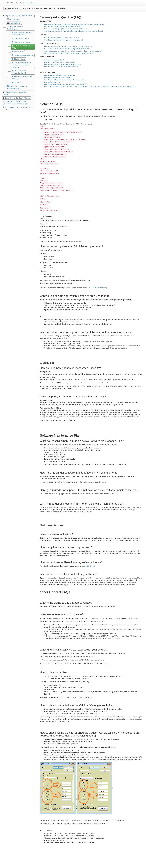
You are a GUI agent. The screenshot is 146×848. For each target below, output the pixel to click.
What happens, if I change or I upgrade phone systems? (63, 40)
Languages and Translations (23, 55)
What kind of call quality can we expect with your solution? (64, 80)
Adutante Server (15, 23)
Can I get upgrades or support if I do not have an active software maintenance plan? (73, 51)
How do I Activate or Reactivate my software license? (62, 64)
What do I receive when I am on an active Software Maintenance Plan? (68, 46)
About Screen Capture (21, 38)
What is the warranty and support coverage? (59, 75)
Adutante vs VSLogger (100, 288)
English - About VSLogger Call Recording (19, 16)
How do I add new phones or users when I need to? (62, 38)
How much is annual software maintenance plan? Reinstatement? (67, 49)
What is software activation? (54, 60)
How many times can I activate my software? (59, 62)
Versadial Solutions (29, 3)
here (120, 676)
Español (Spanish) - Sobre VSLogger (18, 98)
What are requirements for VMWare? (57, 78)
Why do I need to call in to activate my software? (61, 66)
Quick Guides (14, 19)
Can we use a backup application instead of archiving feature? (65, 29)
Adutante (9, 3)
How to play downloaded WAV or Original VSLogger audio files (65, 84)
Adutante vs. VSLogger (22, 42)
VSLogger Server (15, 82)
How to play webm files (52, 82)
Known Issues (19, 52)
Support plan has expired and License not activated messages (21, 65)
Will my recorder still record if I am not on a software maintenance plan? (69, 53)
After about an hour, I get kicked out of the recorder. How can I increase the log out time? (74, 24)
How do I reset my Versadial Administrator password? (62, 27)
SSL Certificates (19, 59)
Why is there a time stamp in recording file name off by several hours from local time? (73, 31)
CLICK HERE (90, 566)
